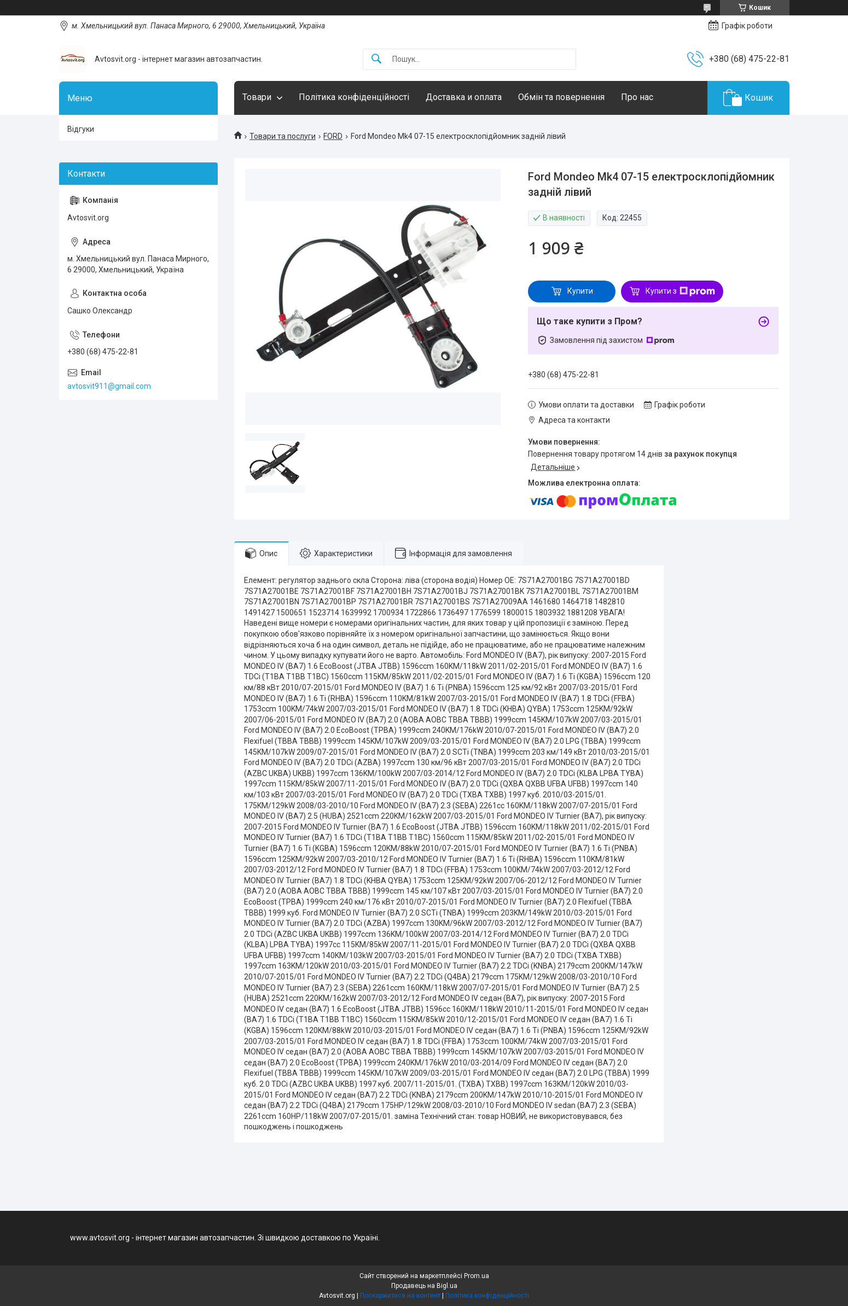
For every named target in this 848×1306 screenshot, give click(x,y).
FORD (332, 136)
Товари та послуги (282, 136)
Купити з (680, 291)
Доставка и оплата (464, 97)
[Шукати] (376, 59)
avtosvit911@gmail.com (109, 386)
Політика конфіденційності (354, 97)
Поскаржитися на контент (400, 1295)
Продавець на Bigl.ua (424, 1286)
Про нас (637, 97)
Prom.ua (476, 1276)
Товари (256, 97)
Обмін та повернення (561, 97)
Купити (580, 291)
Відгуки (80, 129)
